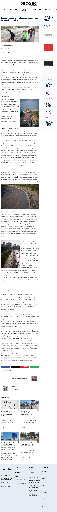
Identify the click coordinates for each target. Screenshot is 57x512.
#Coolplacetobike (45, 473)
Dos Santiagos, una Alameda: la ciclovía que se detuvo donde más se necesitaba (27, 413)
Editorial (43, 483)
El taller (43, 485)
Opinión (17, 9)
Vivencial (43, 506)
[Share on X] (15, 367)
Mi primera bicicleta (23, 10)
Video (43, 504)
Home (4, 9)
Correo (46, 30)
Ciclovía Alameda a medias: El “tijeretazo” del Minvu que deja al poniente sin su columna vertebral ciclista (8, 445)
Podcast (51, 9)
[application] (48, 63)
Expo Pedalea (44, 492)
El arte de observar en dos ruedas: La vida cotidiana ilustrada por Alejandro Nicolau (8, 413)
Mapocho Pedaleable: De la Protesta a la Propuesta (20, 388)
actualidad (8, 370)
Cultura (45, 9)
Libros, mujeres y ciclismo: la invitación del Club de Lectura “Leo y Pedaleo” (27, 444)
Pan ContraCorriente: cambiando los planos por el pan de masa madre (34, 474)
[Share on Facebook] (5, 367)
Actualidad (10, 9)
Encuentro (44, 490)
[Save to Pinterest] (24, 367)
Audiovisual (44, 478)
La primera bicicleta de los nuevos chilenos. (19, 378)
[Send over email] (34, 367)
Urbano (43, 501)
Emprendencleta (37, 9)
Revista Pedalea (9, 14)
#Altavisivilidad (44, 471)
